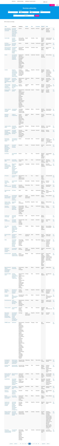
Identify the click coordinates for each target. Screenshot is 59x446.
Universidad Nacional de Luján (14, 216)
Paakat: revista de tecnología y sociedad (8, 110)
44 (27, 443)
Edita (47, 26)
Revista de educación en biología (7, 290)
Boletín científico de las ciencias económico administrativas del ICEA (8, 80)
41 (20, 443)
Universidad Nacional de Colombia (14, 44)
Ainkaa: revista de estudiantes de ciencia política (8, 412)
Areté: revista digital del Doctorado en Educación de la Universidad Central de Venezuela (7, 148)
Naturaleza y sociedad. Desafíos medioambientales (8, 431)
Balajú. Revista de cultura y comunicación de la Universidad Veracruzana (8, 269)
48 (36, 443)
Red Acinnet (14, 322)
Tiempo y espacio (8, 307)
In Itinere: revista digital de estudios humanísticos (8, 203)
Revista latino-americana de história (7, 139)
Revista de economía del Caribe (7, 182)
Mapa (57, 5)
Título (9, 10)
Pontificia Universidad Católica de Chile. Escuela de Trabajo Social (15, 276)
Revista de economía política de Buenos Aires (8, 196)
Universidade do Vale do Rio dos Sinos (14, 139)
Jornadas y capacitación (30, 1)
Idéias (6, 239)
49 (38, 443)
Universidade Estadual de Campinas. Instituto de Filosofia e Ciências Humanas (14, 243)
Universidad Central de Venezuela (14, 146)
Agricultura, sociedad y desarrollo (7, 115)
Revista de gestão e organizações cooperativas (8, 387)
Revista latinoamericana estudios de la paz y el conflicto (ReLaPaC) (8, 166)
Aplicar (37, 15)
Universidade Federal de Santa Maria (15, 387)
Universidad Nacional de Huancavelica (14, 186)
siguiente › (43, 443)
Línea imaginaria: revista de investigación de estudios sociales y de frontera (8, 132)
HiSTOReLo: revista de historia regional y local (8, 44)
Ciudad (41, 10)
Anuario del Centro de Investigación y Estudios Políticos (8, 48)
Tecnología (14, 74)
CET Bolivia (14, 190)
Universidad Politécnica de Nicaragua (14, 127)
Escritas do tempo (8, 253)
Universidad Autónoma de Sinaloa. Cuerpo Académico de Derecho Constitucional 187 (14, 229)
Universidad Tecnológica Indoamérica (14, 220)
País (30, 10)
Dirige (42, 26)
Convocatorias (20, 1)
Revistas (13, 1)
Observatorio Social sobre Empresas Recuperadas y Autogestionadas (7, 315)
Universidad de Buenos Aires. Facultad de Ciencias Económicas (14, 197)
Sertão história (7, 379)
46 (31, 443)
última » (48, 443)
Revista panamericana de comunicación (8, 396)
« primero (11, 443)
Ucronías (6, 69)
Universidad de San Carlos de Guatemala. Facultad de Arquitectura (14, 57)
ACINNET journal (7, 322)
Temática (20, 10)
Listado (52, 5)
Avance (6, 54)
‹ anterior (15, 443)
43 (25, 443)
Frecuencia (38, 26)
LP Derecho (7, 175)
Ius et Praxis (7, 153)
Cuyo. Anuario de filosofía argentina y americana (8, 29)
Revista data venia (8, 300)
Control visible (7, 38)
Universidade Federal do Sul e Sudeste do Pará (15, 254)
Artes (16, 73)
